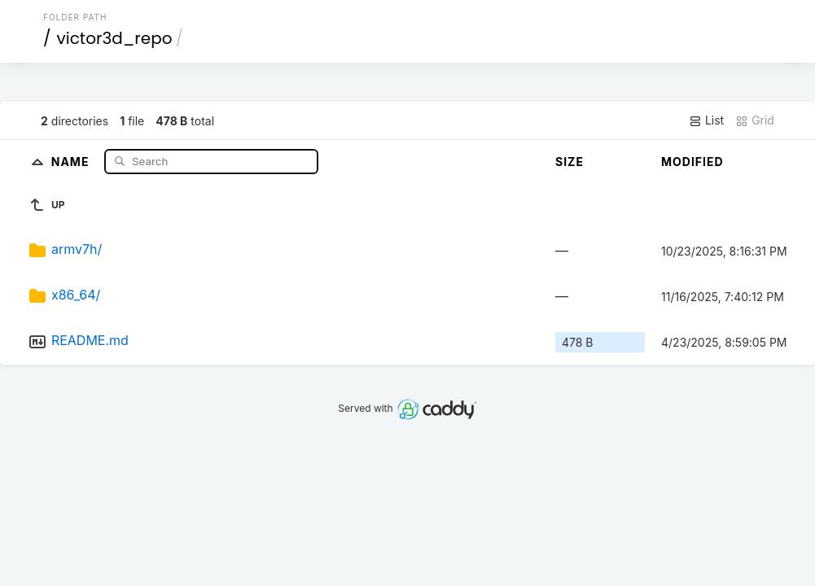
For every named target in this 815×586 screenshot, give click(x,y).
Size (569, 161)
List (706, 120)
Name (72, 161)
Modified (692, 161)
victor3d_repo (115, 38)
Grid (754, 120)
